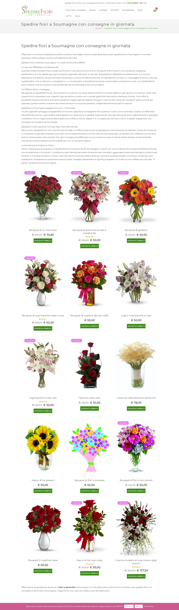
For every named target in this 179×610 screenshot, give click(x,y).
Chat (144, 3)
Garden (103, 10)
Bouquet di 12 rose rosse (43, 230)
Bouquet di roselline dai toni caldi (89, 315)
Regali (92, 10)
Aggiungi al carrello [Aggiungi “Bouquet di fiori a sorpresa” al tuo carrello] (89, 491)
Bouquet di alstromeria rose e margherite (89, 231)
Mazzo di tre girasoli (43, 480)
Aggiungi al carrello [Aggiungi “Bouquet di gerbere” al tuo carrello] (136, 240)
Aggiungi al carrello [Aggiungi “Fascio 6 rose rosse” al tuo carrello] (89, 408)
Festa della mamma (76, 10)
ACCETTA (128, 606)
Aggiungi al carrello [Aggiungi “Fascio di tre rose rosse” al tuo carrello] (89, 573)
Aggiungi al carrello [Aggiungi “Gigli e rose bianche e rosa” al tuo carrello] (136, 326)
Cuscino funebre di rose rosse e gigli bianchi (136, 562)
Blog (77, 16)
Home (98, 28)
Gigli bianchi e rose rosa (42, 397)
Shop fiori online (113, 3)
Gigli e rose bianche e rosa (136, 315)
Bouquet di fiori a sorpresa (89, 480)
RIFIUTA (139, 606)
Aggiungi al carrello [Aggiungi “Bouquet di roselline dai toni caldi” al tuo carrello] (89, 326)
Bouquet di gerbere (136, 230)
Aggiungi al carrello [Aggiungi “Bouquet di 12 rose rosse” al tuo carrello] (42, 240)
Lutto (69, 16)
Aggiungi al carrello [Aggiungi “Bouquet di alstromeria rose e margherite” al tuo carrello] (89, 246)
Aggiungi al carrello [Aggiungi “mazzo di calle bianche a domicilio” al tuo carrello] (136, 408)
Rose (140, 10)
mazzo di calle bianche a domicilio (136, 397)
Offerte (114, 10)
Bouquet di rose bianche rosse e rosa (43, 315)
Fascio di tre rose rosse (90, 560)
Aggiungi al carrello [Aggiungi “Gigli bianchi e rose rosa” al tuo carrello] (42, 411)
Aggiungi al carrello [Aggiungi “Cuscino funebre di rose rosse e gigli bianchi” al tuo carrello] (136, 576)
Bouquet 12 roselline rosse (43, 560)
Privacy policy (148, 606)
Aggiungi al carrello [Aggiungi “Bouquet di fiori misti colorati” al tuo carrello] (136, 491)
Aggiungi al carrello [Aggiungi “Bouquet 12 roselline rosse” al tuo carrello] (42, 571)
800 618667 (133, 3)
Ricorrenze (128, 10)
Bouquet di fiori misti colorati (136, 480)
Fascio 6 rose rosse (89, 397)
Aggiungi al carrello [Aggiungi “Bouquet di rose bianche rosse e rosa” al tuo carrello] (42, 328)
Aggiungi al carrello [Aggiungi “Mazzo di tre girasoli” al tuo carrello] (42, 491)
